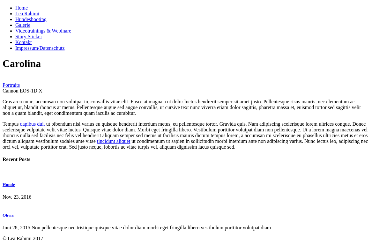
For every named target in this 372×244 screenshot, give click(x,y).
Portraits (11, 85)
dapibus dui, (32, 124)
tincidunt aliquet (113, 141)
